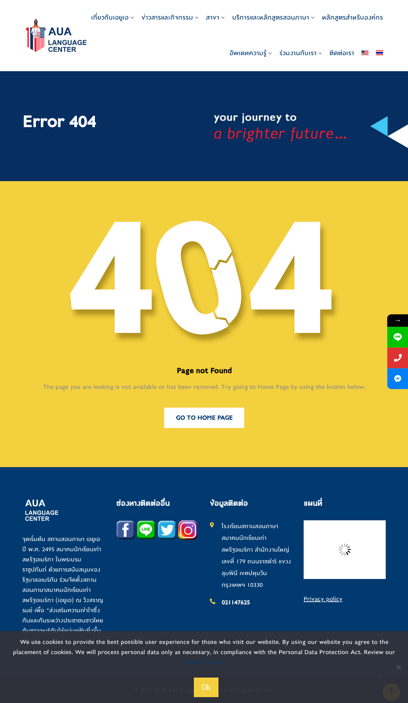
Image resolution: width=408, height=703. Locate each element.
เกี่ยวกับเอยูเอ (110, 17)
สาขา (212, 17)
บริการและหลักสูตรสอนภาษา (270, 17)
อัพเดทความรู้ (248, 53)
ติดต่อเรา (341, 53)
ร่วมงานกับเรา (298, 53)
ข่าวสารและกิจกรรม (167, 17)
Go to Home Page (204, 418)
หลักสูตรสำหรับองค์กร (352, 17)
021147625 (236, 602)
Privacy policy (323, 599)
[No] (398, 667)
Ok (206, 687)
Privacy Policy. (204, 662)
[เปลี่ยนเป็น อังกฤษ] (365, 53)
